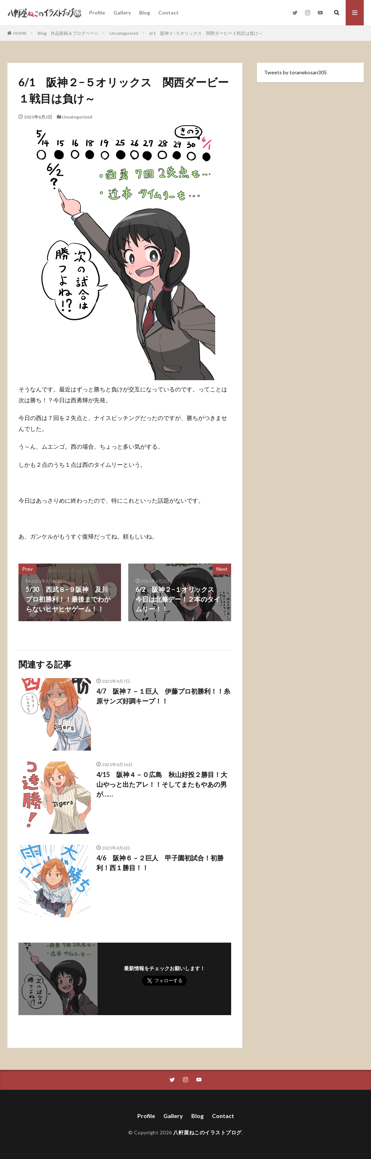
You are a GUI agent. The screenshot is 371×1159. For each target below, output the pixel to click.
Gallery (122, 12)
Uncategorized (123, 33)
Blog (144, 12)
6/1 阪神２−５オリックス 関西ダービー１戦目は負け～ (206, 33)
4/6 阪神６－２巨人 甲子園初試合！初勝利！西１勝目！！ (160, 863)
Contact (168, 12)
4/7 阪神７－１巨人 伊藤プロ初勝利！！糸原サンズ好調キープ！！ (163, 696)
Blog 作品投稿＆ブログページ (68, 33)
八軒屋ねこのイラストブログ (207, 1132)
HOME (20, 33)
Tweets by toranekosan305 (295, 72)
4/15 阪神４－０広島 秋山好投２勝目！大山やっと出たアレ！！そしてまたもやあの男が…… (161, 784)
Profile (97, 12)
